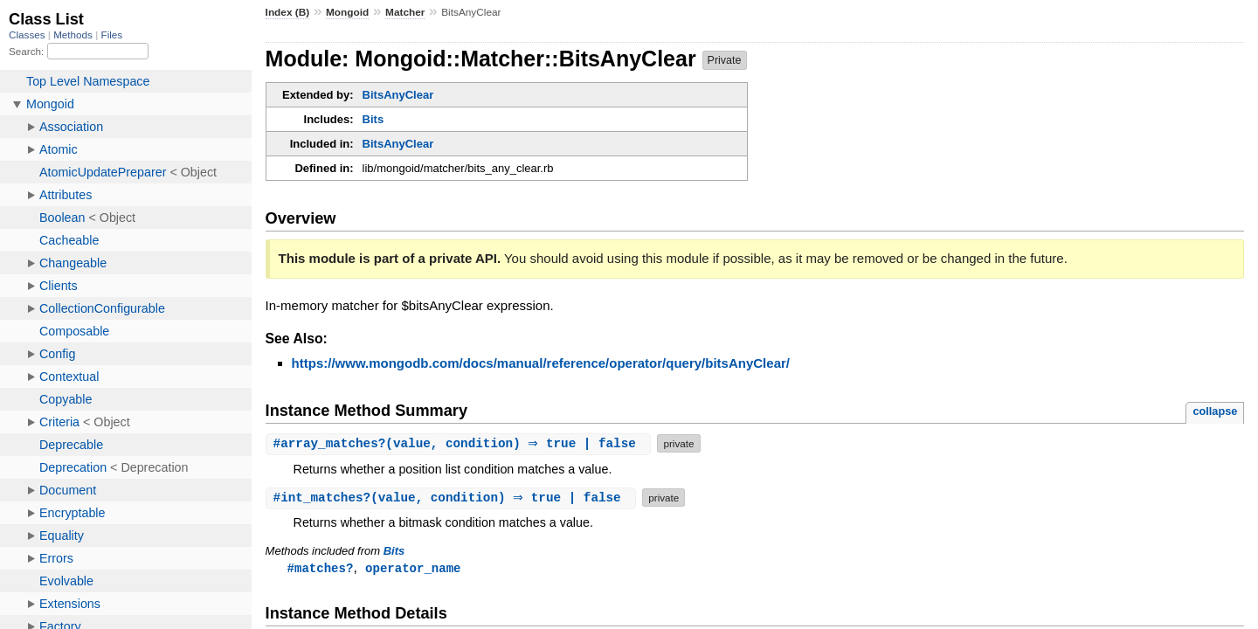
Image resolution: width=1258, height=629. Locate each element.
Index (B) (288, 12)
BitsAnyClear (398, 94)
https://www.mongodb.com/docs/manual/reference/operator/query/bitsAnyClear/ (541, 363)
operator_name (412, 568)
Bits (373, 119)
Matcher (405, 12)
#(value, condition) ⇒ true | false (460, 443)
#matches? (320, 568)
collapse (1214, 411)
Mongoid (347, 12)
